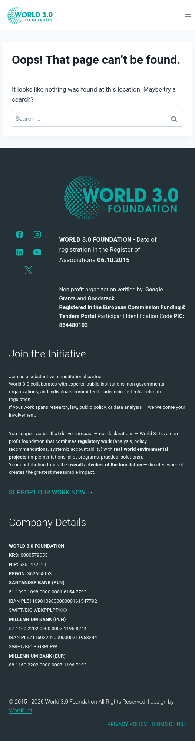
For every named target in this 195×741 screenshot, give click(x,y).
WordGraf (20, 710)
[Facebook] (19, 234)
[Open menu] (188, 14)
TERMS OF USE (168, 724)
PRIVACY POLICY (127, 724)
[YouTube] (37, 252)
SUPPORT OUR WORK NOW (47, 492)
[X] (28, 270)
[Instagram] (37, 234)
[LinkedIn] (19, 252)
